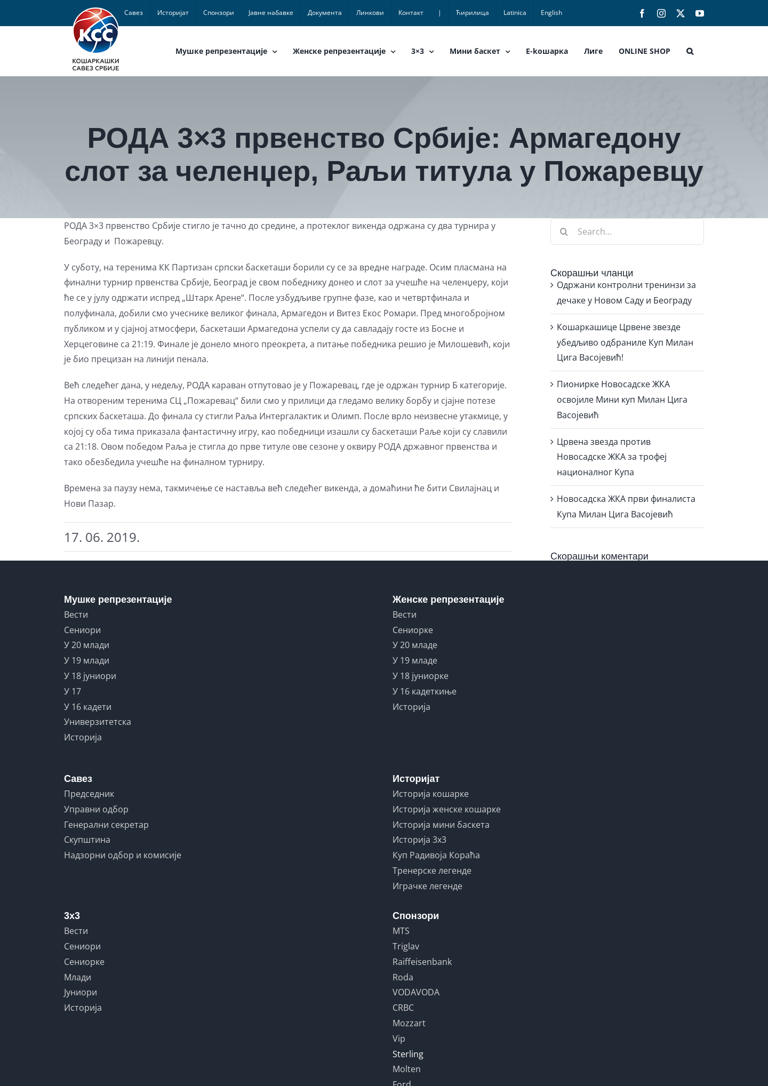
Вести (76, 614)
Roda (403, 977)
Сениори (82, 630)
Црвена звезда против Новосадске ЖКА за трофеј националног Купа (612, 457)
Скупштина (87, 839)
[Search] (563, 231)
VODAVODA (416, 992)
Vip (399, 1038)
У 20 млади (86, 645)
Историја (83, 737)
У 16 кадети (87, 707)
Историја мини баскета (441, 825)
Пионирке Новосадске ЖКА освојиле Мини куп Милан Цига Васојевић (622, 399)
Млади (77, 977)
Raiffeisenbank (422, 962)
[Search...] (627, 231)
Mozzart (409, 1023)
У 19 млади (86, 660)
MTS (401, 931)
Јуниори (80, 992)
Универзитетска (97, 722)
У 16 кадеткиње (425, 691)
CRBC (403, 1007)
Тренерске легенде (432, 870)
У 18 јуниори (90, 676)
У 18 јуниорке (421, 676)
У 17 (72, 691)
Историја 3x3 (419, 839)
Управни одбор (96, 809)
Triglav (406, 946)
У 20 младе (415, 645)
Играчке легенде (427, 886)
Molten (407, 1069)
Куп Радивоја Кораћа (436, 855)
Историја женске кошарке (447, 809)
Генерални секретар (106, 825)
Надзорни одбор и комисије (122, 855)
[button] (689, 51)
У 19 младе (415, 660)
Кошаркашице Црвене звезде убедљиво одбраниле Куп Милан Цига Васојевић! (625, 342)
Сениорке (413, 630)
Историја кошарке (431, 794)
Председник (89, 794)
